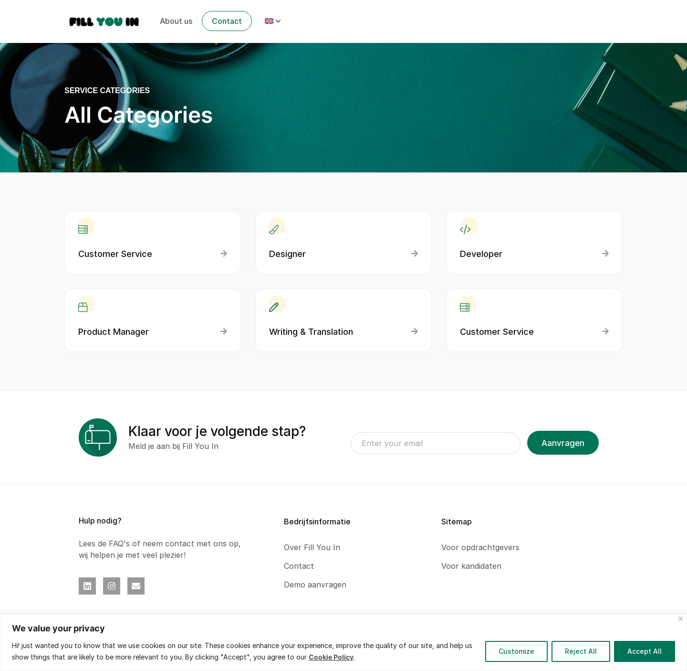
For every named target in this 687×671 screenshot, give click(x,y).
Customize (514, 651)
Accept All (644, 651)
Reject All (579, 651)
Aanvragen (562, 443)
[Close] (680, 619)
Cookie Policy (331, 657)
